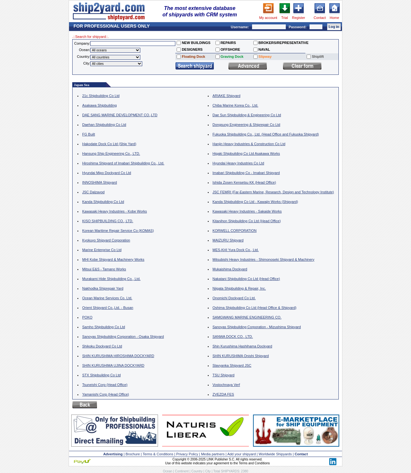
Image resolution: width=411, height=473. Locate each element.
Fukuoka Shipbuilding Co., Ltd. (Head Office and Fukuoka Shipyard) (266, 134)
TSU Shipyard (223, 375)
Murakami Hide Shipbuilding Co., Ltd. (111, 279)
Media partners (212, 454)
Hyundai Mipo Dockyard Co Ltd (106, 173)
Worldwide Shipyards (275, 454)
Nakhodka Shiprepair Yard (102, 288)
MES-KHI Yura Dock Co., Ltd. (236, 250)
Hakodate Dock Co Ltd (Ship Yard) (109, 144)
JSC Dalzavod (93, 192)
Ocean (167, 471)
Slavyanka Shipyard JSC (232, 365)
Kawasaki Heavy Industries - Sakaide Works (247, 211)
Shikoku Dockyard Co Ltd (102, 346)
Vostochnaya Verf (226, 385)
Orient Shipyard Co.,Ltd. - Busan (107, 308)
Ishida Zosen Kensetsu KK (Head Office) (244, 182)
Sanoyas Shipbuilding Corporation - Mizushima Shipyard (257, 327)
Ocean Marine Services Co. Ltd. (107, 298)
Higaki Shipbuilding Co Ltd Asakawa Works (246, 153)
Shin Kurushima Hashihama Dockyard (242, 346)
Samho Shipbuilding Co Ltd (103, 327)
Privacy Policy (187, 454)
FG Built (88, 134)
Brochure (133, 454)
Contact (320, 18)
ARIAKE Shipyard (226, 96)
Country (197, 471)
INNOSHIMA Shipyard (99, 182)
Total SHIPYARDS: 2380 (230, 471)
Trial (284, 18)
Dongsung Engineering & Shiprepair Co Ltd (246, 125)
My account (268, 18)
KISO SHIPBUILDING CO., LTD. (107, 221)
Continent (182, 471)
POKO (87, 317)
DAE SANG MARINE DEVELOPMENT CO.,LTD (119, 115)
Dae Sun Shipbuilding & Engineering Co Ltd (247, 115)
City (208, 471)
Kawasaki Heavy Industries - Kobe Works (114, 211)
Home (334, 18)
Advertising (113, 454)
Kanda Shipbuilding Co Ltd (103, 202)
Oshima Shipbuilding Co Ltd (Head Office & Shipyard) (255, 308)
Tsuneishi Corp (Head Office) (104, 385)
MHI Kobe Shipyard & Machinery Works (113, 259)
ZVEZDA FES (223, 394)
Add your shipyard (241, 454)
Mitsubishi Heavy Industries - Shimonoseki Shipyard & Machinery (263, 259)
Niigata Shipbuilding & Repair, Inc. (239, 288)
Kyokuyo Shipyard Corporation (106, 240)
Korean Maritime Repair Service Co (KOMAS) (118, 230)
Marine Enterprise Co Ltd (101, 250)
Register (298, 18)
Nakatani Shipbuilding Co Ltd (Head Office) (246, 279)
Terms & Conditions (158, 454)
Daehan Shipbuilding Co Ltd (104, 125)
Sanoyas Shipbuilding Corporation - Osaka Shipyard (123, 336)
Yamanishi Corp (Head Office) (105, 394)
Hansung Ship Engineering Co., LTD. (111, 153)
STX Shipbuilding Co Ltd (101, 375)
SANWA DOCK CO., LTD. (233, 336)
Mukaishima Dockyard (230, 269)
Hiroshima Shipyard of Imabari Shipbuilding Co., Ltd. (123, 163)
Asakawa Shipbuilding (99, 105)
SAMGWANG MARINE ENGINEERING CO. (247, 317)
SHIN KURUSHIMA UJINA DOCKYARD (113, 365)
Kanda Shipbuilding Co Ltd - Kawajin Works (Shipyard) (255, 202)
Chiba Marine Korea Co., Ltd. (235, 105)
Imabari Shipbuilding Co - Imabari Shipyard (246, 173)
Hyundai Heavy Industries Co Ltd (238, 163)
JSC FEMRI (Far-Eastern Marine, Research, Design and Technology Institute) (273, 192)
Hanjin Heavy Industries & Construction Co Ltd (249, 144)
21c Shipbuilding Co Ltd (100, 96)
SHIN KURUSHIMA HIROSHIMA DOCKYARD (118, 356)
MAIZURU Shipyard (228, 240)
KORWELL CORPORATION (235, 230)
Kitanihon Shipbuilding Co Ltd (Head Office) (247, 221)
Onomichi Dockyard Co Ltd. (234, 298)
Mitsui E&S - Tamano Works (104, 269)
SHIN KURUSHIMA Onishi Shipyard (241, 356)
